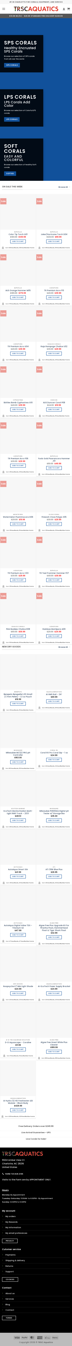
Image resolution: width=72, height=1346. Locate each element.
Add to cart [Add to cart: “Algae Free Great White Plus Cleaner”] (54, 1052)
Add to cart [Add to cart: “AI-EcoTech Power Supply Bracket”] (54, 993)
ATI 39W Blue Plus (54, 869)
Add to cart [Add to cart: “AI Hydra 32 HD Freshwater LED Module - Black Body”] (18, 1110)
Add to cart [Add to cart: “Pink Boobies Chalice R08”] (18, 636)
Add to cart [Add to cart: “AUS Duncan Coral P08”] (54, 409)
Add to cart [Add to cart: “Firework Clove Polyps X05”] (54, 524)
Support (9, 1271)
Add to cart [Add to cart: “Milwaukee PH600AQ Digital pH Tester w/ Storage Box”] (54, 820)
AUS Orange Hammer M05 (18, 290)
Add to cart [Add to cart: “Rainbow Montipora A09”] (54, 636)
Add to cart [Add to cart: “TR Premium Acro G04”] (18, 353)
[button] (3, 8)
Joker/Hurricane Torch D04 (54, 234)
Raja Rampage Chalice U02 (54, 346)
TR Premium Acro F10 (54, 290)
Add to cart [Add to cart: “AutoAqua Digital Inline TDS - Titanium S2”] (18, 935)
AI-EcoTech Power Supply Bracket (54, 986)
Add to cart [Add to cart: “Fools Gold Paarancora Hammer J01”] (54, 468)
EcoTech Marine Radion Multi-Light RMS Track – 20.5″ (18, 812)
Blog (7, 1304)
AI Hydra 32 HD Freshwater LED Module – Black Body (18, 1102)
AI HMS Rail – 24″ (54, 694)
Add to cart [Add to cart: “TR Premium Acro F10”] (54, 297)
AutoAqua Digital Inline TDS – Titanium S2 (18, 926)
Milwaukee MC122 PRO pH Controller (18, 754)
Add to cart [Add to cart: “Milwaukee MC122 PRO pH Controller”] (18, 762)
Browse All (64, 187)
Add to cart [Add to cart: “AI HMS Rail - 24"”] (54, 701)
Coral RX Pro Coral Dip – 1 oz (54, 753)
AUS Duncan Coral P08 (54, 402)
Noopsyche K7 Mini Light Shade (18, 986)
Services (9, 1299)
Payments (10, 1254)
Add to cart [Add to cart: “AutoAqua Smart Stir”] (18, 876)
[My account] (64, 9)
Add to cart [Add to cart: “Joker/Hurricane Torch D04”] (54, 241)
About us (10, 1293)
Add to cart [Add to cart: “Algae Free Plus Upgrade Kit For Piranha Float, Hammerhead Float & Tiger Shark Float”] (54, 937)
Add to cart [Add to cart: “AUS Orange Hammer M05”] (18, 297)
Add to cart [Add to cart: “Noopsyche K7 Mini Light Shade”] (18, 993)
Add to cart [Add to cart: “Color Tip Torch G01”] (18, 241)
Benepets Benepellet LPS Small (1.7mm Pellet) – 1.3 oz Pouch (18, 695)
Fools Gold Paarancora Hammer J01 (54, 459)
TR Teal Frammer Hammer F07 (54, 573)
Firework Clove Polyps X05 (54, 517)
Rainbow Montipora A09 (54, 629)
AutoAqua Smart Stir (18, 869)
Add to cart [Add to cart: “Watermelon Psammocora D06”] (18, 524)
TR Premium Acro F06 (18, 458)
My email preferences (16, 1233)
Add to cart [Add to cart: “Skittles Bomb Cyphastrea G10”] (18, 409)
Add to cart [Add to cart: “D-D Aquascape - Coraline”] (18, 1049)
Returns (9, 1266)
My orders (10, 1216)
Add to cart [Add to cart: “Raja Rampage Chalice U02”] (54, 353)
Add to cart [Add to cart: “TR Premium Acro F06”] (18, 466)
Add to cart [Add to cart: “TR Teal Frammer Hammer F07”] (54, 580)
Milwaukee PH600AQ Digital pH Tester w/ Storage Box (54, 812)
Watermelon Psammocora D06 (18, 517)
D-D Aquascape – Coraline (18, 1042)
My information (13, 1227)
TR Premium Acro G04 (18, 346)
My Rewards (11, 1222)
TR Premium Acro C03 (17, 573)
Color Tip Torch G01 (18, 234)
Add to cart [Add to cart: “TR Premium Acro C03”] (18, 580)
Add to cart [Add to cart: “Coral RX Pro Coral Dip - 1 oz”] (54, 760)
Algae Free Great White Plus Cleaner (54, 1043)
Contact (9, 1310)
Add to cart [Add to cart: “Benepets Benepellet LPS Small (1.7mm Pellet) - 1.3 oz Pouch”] (18, 704)
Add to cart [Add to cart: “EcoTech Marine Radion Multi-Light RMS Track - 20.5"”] (18, 820)
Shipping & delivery (15, 1260)
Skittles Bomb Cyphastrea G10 (18, 402)
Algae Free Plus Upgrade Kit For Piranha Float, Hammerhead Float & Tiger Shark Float (54, 928)
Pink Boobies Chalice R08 (18, 629)
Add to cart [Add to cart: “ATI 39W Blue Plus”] (54, 876)
